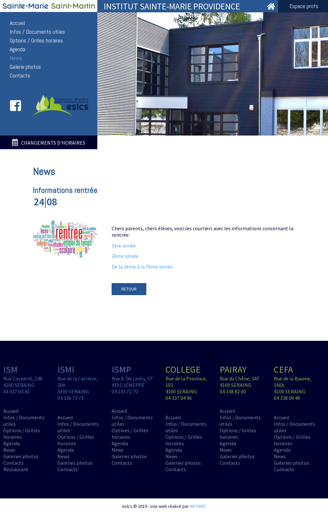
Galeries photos (21, 456)
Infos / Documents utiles (37, 31)
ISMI (65, 369)
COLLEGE (182, 369)
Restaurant (16, 469)
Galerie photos (25, 66)
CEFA (283, 369)
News (16, 58)
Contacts (20, 75)
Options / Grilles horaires (36, 40)
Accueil (17, 23)
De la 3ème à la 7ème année (142, 266)
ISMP (121, 369)
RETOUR (129, 289)
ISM (10, 369)
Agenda (17, 49)
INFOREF (198, 506)
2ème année (125, 256)
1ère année (124, 245)
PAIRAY (233, 369)
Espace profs (303, 6)
